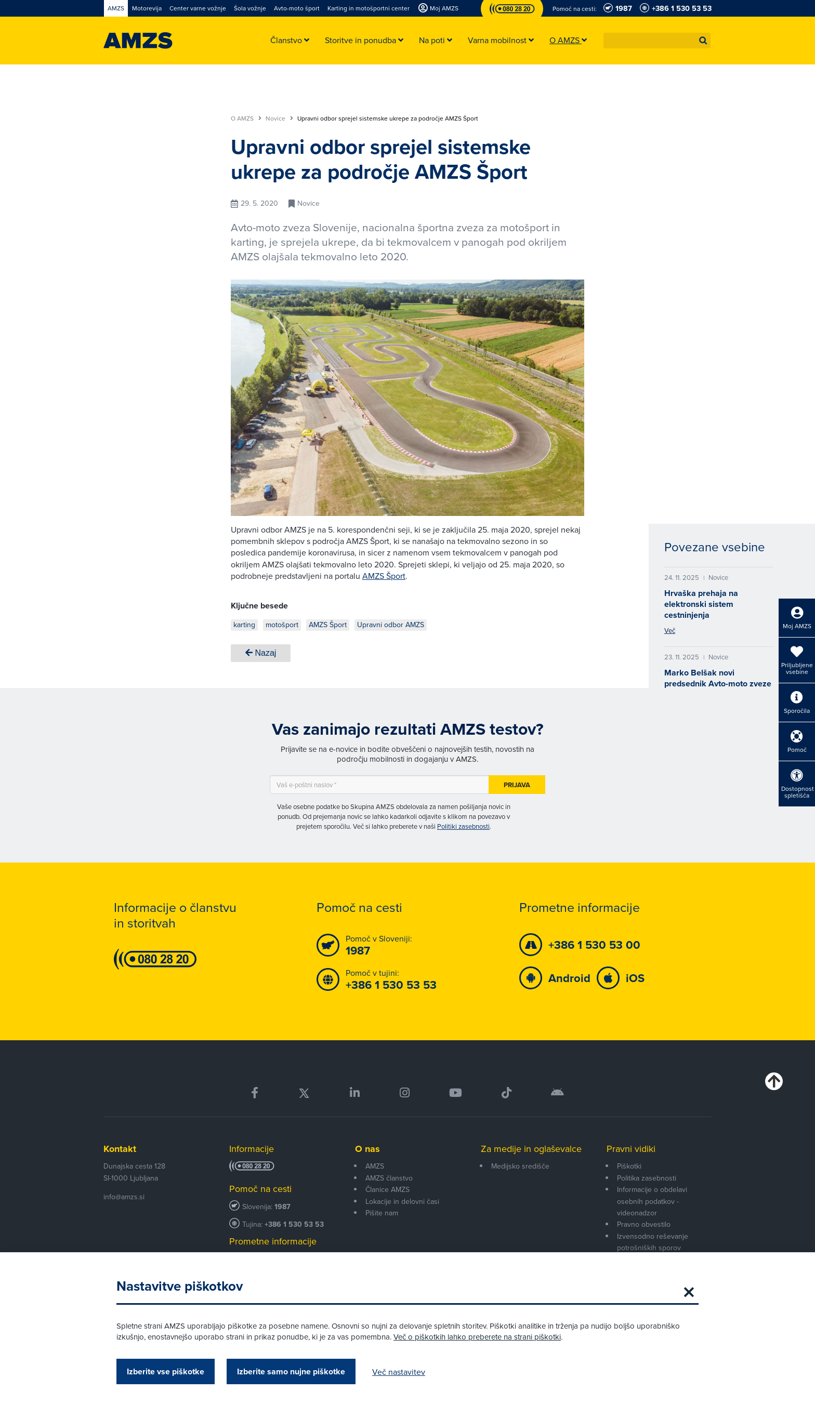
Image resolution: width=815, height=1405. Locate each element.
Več (669, 630)
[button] (703, 40)
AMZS (374, 1166)
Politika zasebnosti (646, 1178)
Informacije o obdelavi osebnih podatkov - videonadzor (652, 1201)
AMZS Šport (383, 575)
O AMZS (246, 118)
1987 (282, 1206)
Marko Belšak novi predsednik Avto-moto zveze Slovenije (717, 683)
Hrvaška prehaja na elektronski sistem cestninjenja (701, 604)
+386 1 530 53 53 (294, 1224)
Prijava (517, 785)
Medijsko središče (520, 1166)
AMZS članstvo (389, 1178)
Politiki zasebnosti (463, 826)
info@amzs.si (123, 1196)
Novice (279, 118)
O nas (367, 1149)
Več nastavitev (398, 1371)
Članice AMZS (387, 1189)
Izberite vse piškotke (165, 1371)
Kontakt (119, 1149)
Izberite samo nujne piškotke (291, 1371)
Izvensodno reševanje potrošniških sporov (652, 1242)
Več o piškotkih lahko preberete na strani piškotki (477, 1336)
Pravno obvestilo (644, 1224)
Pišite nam (381, 1213)
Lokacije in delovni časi (402, 1201)
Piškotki (629, 1166)
